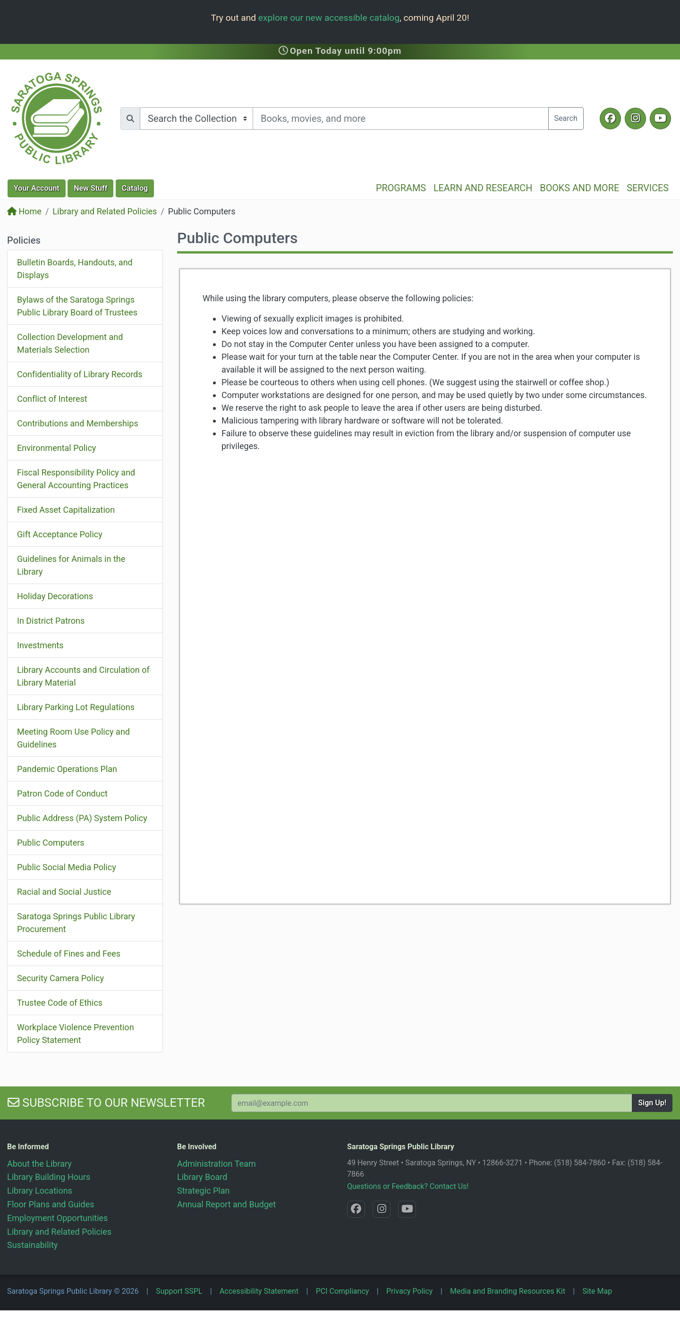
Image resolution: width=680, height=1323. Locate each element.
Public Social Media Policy (66, 867)
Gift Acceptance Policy (59, 534)
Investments (40, 645)
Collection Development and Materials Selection (70, 343)
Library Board (202, 1177)
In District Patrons (51, 621)
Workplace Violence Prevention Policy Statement (75, 1033)
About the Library (39, 1164)
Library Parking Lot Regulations (76, 707)
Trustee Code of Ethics (59, 1003)
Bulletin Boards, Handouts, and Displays (75, 268)
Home (24, 211)
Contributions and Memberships (77, 423)
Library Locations (39, 1191)
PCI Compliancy (342, 1291)
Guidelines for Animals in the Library (71, 565)
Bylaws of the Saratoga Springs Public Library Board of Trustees (77, 306)
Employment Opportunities (57, 1218)
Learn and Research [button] (483, 188)
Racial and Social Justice (64, 892)
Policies (24, 240)
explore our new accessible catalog (329, 17)
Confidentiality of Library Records (80, 374)
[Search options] (196, 118)
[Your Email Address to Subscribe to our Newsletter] (431, 1103)
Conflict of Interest (52, 399)
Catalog (135, 188)
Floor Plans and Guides (50, 1204)
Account (37, 188)
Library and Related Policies (104, 211)
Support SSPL (179, 1291)
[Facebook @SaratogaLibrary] (610, 118)
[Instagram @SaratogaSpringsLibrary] (635, 118)
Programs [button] (401, 188)
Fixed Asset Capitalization (66, 510)
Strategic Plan (203, 1191)
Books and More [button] (579, 188)
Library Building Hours (48, 1177)
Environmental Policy (56, 448)
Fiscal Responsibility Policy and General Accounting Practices (76, 478)
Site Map (597, 1291)
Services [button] (648, 188)
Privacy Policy (409, 1291)
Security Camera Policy (60, 978)
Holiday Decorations (55, 596)
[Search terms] (401, 118)
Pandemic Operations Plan (67, 769)
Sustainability (32, 1245)
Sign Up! (652, 1102)
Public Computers (51, 843)
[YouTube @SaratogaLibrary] (660, 118)
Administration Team (216, 1164)
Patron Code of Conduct (62, 793)
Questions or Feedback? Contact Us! (407, 1186)
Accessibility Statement (259, 1291)
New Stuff (90, 188)
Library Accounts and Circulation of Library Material (83, 676)
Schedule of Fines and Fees (68, 953)
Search (566, 118)
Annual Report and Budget (226, 1204)
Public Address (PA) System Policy (82, 818)
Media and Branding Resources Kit (507, 1291)
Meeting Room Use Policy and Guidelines (73, 738)
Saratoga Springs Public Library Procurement (76, 922)
